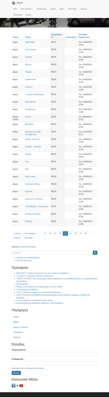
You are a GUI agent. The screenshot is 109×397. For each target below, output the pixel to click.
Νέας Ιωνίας (30, 177)
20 (60, 233)
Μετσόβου (29, 124)
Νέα (15, 9)
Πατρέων (29, 87)
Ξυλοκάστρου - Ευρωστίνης (36, 206)
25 (86, 233)
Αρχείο (53, 9)
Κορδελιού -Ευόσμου (34, 199)
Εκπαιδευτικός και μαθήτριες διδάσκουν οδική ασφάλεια (39, 303)
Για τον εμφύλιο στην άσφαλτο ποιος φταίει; (34, 300)
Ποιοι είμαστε (26, 9)
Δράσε (28, 15)
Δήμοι (62, 9)
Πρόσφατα (17, 332)
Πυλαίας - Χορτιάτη (33, 147)
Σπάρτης (28, 221)
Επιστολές (72, 9)
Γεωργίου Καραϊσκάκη (34, 94)
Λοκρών (28, 72)
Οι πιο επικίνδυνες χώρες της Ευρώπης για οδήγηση (38, 292)
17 (45, 233)
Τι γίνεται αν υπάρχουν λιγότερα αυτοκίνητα (34, 276)
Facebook (32, 247)
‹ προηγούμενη (29, 233)
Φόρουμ (83, 9)
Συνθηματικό (18, 359)
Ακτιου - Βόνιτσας (32, 139)
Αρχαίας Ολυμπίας (33, 214)
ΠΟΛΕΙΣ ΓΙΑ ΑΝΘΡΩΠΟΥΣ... (28, 258)
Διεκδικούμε (42, 9)
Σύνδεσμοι (17, 15)
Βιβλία (16, 322)
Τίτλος (28, 37)
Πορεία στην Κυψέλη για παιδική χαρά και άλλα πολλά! (39, 287)
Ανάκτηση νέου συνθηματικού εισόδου (28, 368)
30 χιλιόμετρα (22, 284)
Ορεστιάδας (30, 42)
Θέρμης (28, 65)
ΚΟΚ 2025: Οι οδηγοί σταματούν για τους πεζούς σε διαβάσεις (42, 273)
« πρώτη (16, 233)
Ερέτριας (29, 191)
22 (70, 233)
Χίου (27, 162)
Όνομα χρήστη (19, 350)
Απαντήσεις (71, 37)
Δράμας (28, 154)
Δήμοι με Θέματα (20, 327)
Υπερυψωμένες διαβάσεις (27, 289)
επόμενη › (17, 238)
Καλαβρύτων (30, 109)
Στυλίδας (28, 57)
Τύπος (15, 37)
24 (81, 233)
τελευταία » (29, 238)
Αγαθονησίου (30, 79)
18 (50, 233)
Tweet (23, 247)
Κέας (27, 169)
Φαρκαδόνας (30, 102)
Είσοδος (16, 373)
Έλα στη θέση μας (24, 261)
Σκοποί (28, 117)
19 (55, 233)
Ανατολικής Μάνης (33, 184)
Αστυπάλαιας (30, 49)
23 (76, 233)
